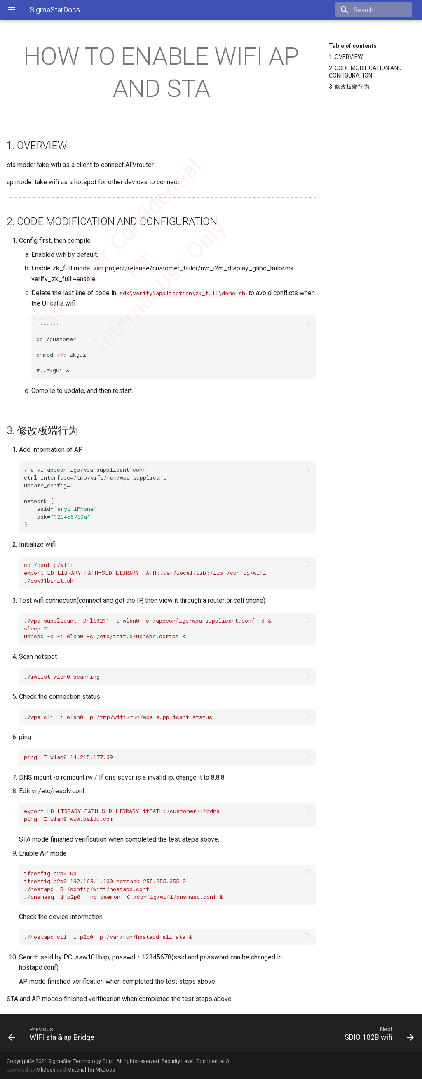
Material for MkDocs (91, 1070)
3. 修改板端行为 (349, 86)
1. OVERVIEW (346, 57)
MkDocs (46, 1070)
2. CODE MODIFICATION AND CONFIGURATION (365, 72)
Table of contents (353, 45)
